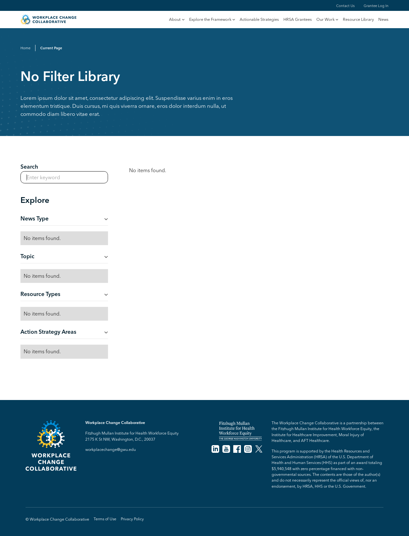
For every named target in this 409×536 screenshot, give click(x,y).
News (383, 19)
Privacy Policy (132, 518)
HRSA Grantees (297, 19)
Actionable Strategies (259, 19)
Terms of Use (105, 518)
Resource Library (358, 19)
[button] (176, 20)
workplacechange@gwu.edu (110, 449)
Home (25, 48)
